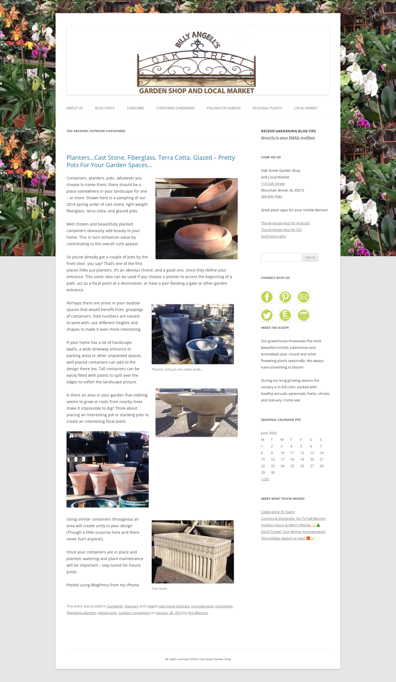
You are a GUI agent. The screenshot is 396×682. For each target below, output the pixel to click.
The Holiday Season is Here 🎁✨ (288, 538)
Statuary (132, 606)
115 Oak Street (273, 183)
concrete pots (202, 606)
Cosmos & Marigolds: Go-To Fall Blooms (293, 518)
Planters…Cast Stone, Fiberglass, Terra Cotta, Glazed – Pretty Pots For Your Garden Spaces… (151, 161)
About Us (75, 108)
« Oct (265, 478)
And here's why (273, 236)
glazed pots (107, 612)
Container (115, 606)
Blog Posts (105, 108)
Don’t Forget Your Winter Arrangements (293, 531)
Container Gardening (175, 108)
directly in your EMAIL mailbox (288, 137)
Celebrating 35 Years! (278, 511)
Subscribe (135, 108)
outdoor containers (134, 612)
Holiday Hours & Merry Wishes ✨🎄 (290, 525)
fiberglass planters (81, 612)
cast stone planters (174, 606)
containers (224, 606)
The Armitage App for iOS (281, 229)
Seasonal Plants (267, 108)
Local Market (306, 108)
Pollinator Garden (223, 108)
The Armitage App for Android (285, 223)
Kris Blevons (198, 612)
